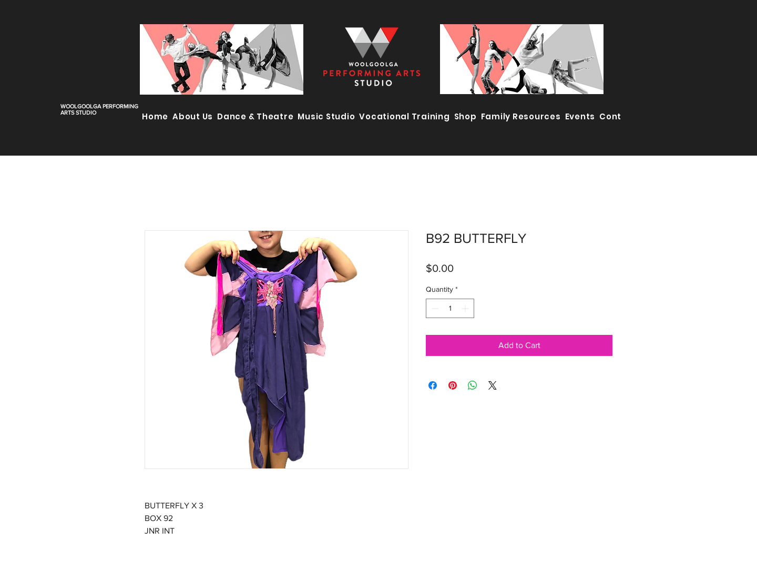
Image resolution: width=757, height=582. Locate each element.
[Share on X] (492, 385)
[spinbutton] (450, 308)
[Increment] (466, 308)
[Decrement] (434, 308)
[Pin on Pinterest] (452, 385)
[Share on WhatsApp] (472, 385)
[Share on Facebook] (432, 385)
